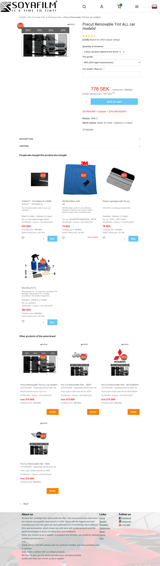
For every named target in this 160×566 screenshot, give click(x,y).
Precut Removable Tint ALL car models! (38, 385)
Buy (52, 238)
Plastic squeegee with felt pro (116, 201)
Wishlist (87, 129)
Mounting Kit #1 (29, 288)
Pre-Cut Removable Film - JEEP (76, 385)
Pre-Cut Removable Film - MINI (35, 464)
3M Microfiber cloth (71, 201)
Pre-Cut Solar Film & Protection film (45, 17)
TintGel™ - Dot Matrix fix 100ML (37, 201)
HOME (22, 17)
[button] (113, 93)
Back (24, 503)
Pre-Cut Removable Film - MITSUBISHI (119, 385)
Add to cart (114, 101)
